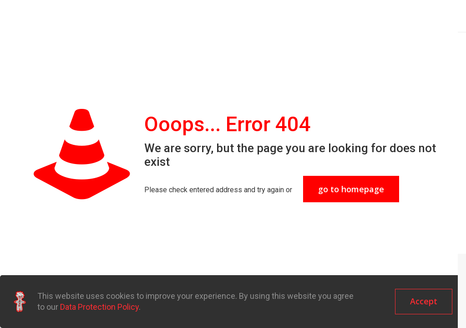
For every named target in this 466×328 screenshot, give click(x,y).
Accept (423, 301)
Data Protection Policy (99, 307)
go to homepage (351, 189)
